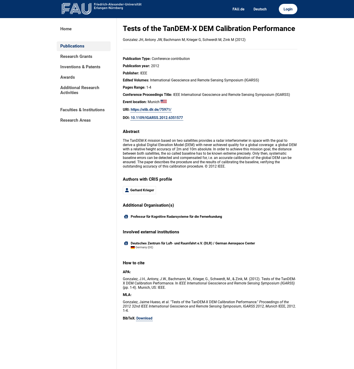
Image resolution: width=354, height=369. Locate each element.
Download (144, 318)
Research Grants (76, 56)
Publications (72, 46)
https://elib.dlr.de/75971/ (151, 109)
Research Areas (75, 120)
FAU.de (239, 9)
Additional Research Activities (79, 90)
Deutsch (260, 9)
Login (288, 9)
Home (66, 28)
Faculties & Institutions (82, 109)
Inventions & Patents (80, 66)
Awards (67, 77)
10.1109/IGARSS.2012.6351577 (157, 118)
